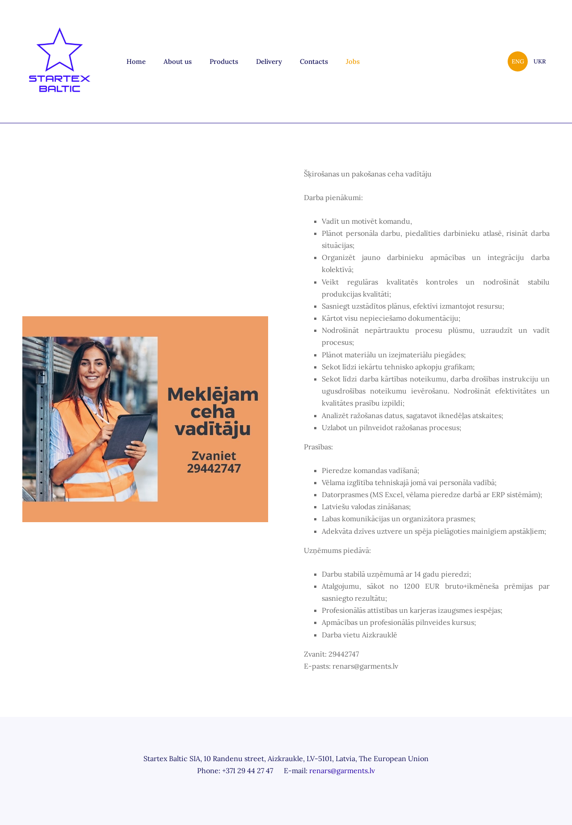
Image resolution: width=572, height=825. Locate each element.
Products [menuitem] (224, 61)
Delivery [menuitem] (269, 61)
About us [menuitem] (178, 61)
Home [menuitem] (136, 61)
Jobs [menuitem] (353, 61)
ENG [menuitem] (518, 61)
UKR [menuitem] (540, 61)
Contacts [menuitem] (314, 61)
